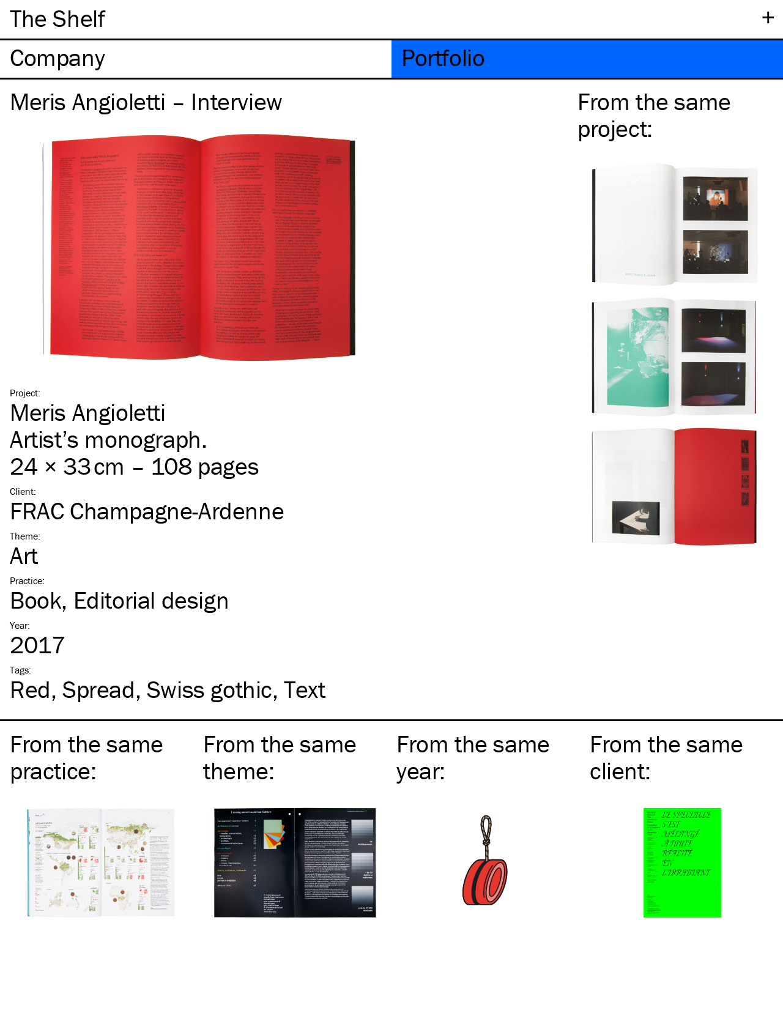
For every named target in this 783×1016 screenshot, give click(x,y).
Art (24, 555)
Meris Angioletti (88, 412)
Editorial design (151, 600)
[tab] (196, 59)
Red (30, 689)
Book (35, 600)
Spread (98, 689)
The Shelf (57, 18)
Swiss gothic (209, 689)
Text (304, 689)
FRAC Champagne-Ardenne (147, 510)
